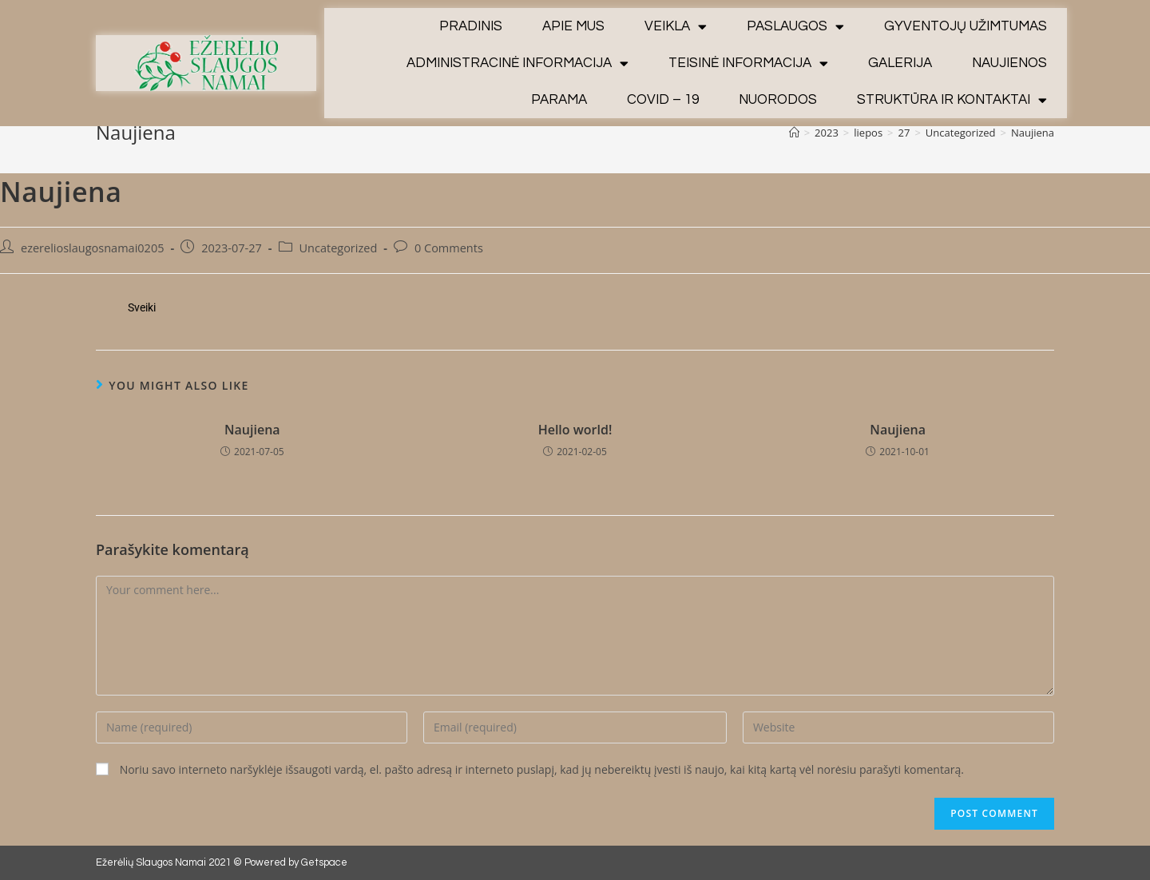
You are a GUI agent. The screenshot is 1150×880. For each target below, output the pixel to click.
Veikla (675, 27)
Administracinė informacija (517, 63)
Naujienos (1009, 63)
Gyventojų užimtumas (965, 26)
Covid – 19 (663, 100)
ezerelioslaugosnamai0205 (92, 248)
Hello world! (575, 429)
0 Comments (448, 248)
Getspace (324, 862)
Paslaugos (795, 27)
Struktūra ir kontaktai (952, 100)
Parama (559, 100)
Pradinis (470, 26)
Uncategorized (338, 248)
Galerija (900, 63)
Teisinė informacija (748, 63)
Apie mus (573, 26)
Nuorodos (778, 100)
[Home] (794, 132)
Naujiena (252, 429)
